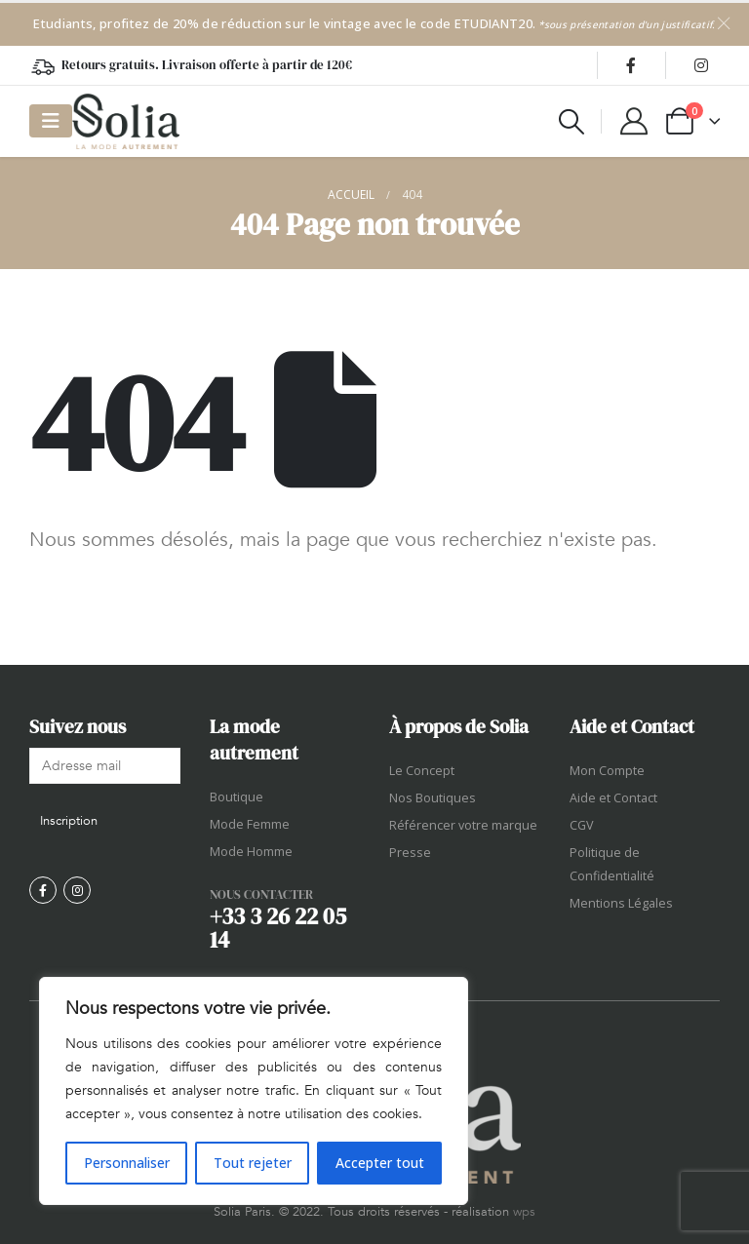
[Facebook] (630, 65)
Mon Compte (607, 770)
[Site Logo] (125, 121)
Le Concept (421, 770)
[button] (572, 122)
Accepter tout (379, 1162)
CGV (582, 825)
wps (524, 1212)
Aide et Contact (613, 798)
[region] (253, 1091)
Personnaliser (127, 1162)
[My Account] (633, 121)
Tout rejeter (253, 1162)
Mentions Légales (621, 903)
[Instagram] (701, 65)
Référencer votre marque (463, 825)
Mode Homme (251, 851)
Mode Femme (250, 824)
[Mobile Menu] (50, 120)
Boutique (236, 797)
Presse (410, 852)
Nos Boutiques (432, 798)
